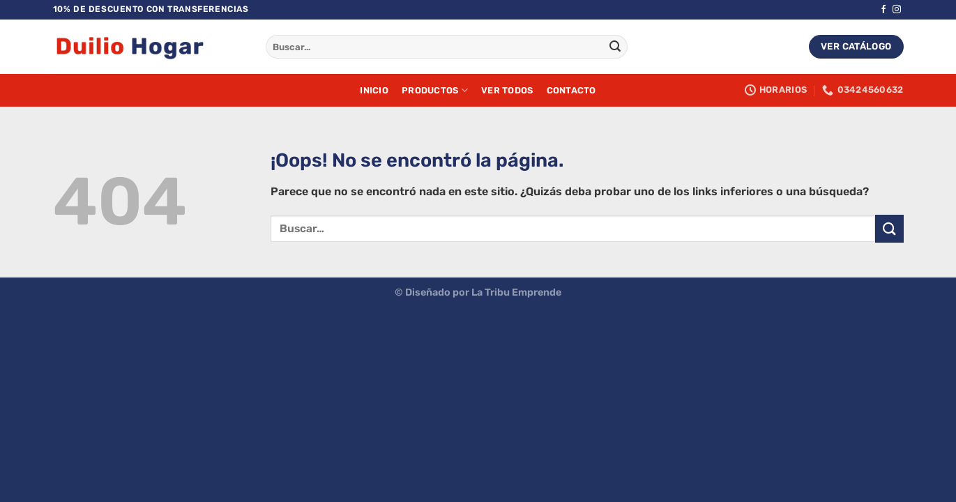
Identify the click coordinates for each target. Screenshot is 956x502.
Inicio (374, 90)
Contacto (571, 90)
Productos (435, 90)
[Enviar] (615, 47)
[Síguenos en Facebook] (883, 10)
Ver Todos (507, 90)
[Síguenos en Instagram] (897, 10)
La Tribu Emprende (516, 292)
